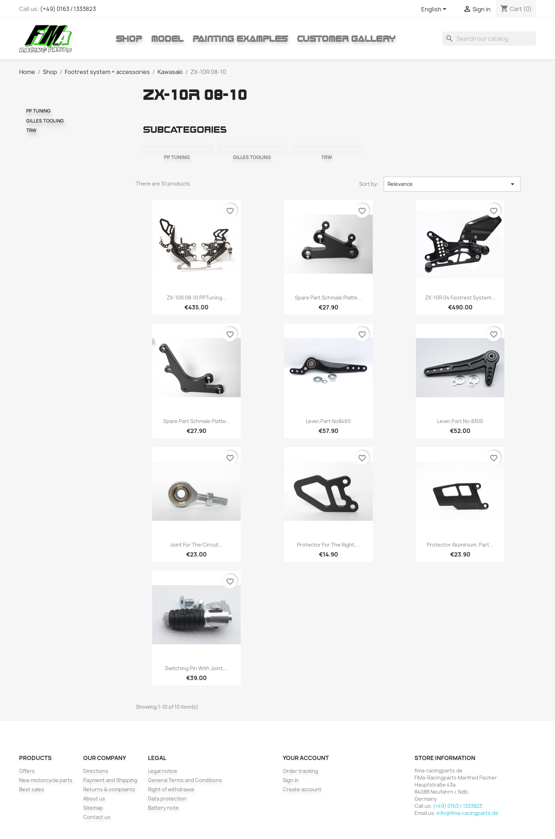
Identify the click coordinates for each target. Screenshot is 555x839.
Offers (27, 770)
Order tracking (300, 770)
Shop (129, 38)
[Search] (489, 39)
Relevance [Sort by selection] (452, 184)
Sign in (291, 780)
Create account (302, 789)
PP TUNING (38, 111)
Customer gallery (346, 38)
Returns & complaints (109, 789)
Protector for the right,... (328, 544)
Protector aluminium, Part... (460, 544)
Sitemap (93, 807)
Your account (306, 758)
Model (167, 38)
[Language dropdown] (435, 9)
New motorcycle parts (46, 780)
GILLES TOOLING (45, 121)
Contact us (96, 817)
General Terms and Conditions (185, 780)
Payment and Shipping (110, 780)
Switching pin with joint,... (196, 668)
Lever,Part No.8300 (460, 421)
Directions (95, 770)
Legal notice (162, 770)
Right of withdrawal (171, 789)
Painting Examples (240, 38)
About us (94, 798)
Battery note (163, 807)
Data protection (167, 798)
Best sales (31, 789)
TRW (31, 130)
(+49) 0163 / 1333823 (68, 9)
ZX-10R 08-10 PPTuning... (197, 297)
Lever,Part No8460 (328, 421)
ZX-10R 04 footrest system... (460, 297)
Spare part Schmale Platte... (328, 297)
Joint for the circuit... (196, 544)
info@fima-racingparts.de (467, 813)
